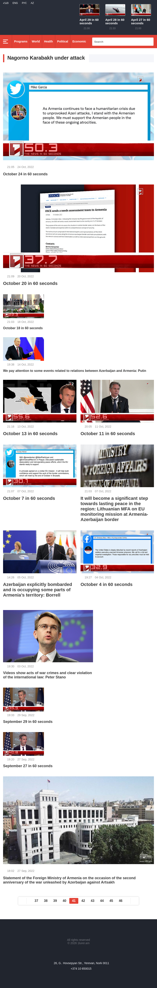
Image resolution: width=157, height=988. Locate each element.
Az (32, 3)
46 (120, 900)
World (36, 41)
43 (92, 900)
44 (102, 900)
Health (48, 41)
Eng (15, 3)
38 (46, 900)
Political (62, 41)
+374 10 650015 (81, 968)
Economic (79, 41)
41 (74, 900)
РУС (24, 3)
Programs (20, 41)
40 (64, 900)
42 (83, 900)
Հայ (6, 3)
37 (36, 900)
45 (111, 900)
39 (55, 900)
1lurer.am (83, 943)
